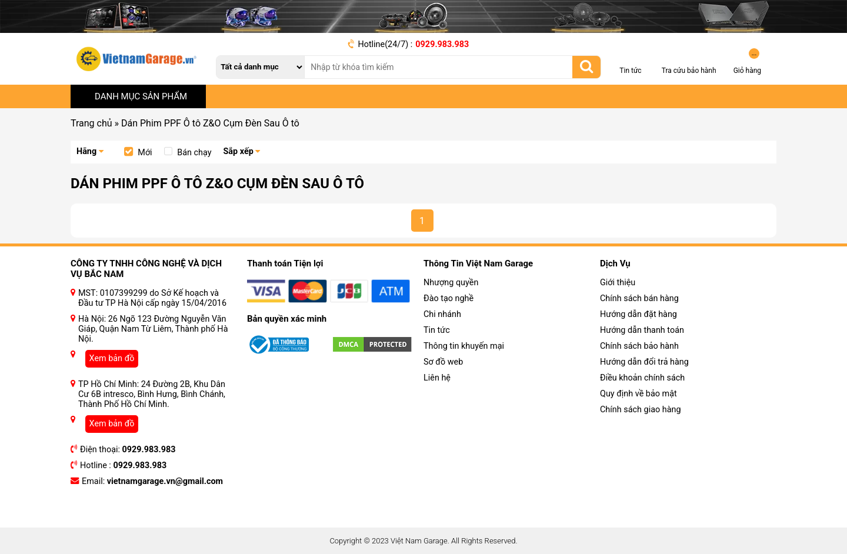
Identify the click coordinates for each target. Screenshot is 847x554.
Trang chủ (91, 123)
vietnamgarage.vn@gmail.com (165, 481)
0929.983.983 (442, 44)
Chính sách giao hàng (640, 410)
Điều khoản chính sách (642, 378)
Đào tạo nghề (448, 298)
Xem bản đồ (112, 358)
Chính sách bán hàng (639, 298)
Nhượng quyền (451, 283)
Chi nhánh (442, 314)
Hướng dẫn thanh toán (642, 330)
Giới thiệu (617, 283)
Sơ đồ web (443, 362)
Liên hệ (437, 378)
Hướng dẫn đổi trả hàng (644, 362)
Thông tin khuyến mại (464, 346)
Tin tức (437, 330)
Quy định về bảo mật (638, 394)
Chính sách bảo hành (639, 346)
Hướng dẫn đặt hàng (638, 314)
